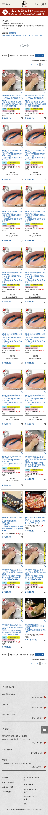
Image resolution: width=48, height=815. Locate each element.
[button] (28, 64)
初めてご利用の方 (8, 782)
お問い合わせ (28, 785)
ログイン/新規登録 (38, 4)
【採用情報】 (12, 33)
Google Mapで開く (37, 767)
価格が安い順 (14, 56)
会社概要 (5, 777)
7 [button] (37, 64)
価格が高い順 (24, 56)
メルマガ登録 (6, 792)
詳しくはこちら (39, 697)
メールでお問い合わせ (37, 753)
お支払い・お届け (8, 787)
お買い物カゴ (43, 4)
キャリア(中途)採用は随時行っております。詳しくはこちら (22, 35)
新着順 (32, 56)
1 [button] (31, 64)
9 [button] (42, 64)
